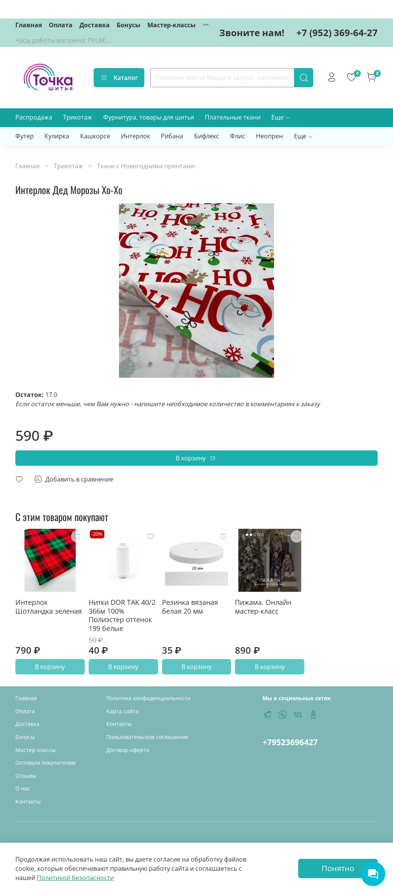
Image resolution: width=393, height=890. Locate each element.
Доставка (94, 25)
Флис (237, 136)
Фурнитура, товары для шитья (148, 117)
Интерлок (135, 136)
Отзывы (25, 775)
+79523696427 (290, 742)
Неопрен (269, 136)
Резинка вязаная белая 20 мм (190, 607)
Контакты (28, 801)
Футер (24, 136)
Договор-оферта (127, 750)
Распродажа (33, 117)
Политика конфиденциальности (148, 698)
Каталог (119, 77)
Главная (28, 25)
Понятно (338, 868)
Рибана (172, 136)
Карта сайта (122, 711)
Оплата (61, 25)
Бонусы (128, 25)
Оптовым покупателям (45, 762)
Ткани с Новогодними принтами (146, 166)
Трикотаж (77, 117)
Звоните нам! (251, 32)
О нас (22, 788)
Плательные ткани (233, 117)
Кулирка (57, 136)
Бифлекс (206, 136)
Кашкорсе (95, 136)
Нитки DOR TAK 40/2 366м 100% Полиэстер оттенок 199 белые (122, 615)
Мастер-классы (171, 25)
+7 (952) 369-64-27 (337, 32)
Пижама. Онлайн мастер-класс (263, 607)
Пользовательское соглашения (147, 737)
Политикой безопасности (75, 877)
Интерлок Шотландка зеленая (48, 607)
